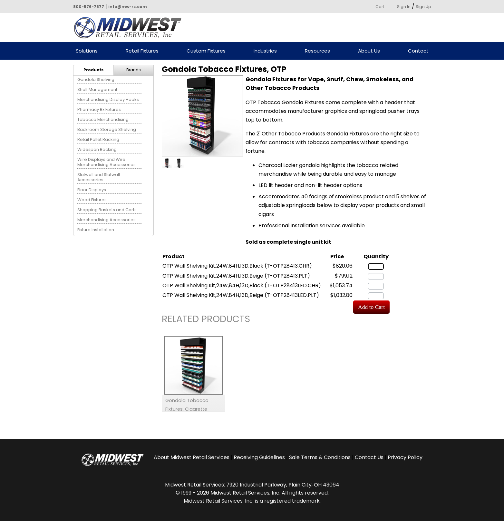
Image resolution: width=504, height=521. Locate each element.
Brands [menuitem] (133, 70)
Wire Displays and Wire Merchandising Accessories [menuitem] (106, 162)
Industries (265, 51)
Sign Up (423, 6)
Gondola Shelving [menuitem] (95, 79)
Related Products (206, 320)
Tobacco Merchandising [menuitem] (103, 119)
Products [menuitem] (93, 70)
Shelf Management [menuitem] (97, 89)
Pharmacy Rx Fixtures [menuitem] (99, 109)
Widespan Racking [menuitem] (97, 149)
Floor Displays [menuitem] (91, 190)
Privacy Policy (405, 457)
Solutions (87, 51)
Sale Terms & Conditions (320, 457)
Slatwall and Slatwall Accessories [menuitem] (98, 177)
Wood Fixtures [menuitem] (92, 200)
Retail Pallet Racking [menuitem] (98, 139)
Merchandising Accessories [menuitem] (106, 220)
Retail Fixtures (142, 51)
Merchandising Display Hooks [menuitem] (108, 99)
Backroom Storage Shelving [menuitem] (106, 129)
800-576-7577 (88, 6)
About (191, 457)
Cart (379, 6)
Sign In (404, 6)
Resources (317, 51)
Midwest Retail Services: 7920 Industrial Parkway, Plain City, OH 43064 (252, 484)
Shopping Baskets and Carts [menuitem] (107, 210)
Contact (418, 51)
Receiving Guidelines (259, 457)
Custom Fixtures (206, 51)
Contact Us (369, 457)
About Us (369, 51)
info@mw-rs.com (127, 6)
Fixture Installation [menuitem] (95, 230)
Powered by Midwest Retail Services (130, 27)
